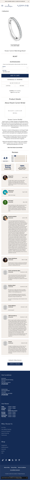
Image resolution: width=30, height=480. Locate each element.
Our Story (3, 427)
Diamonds (3, 449)
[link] (18, 5)
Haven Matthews (12, 258)
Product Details (15, 99)
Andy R (10, 341)
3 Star (12, 158)
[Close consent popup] (26, 477)
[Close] (28, 1)
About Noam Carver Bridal (15, 103)
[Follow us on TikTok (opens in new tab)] (2, 460)
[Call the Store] (4, 384)
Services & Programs (5, 431)
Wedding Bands (5, 11)
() (26, 155)
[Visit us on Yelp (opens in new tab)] (12, 460)
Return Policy (7, 467)
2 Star (12, 160)
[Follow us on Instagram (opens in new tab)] (16, 460)
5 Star (12, 155)
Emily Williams (12, 305)
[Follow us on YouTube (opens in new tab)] (9, 460)
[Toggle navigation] (2, 6)
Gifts (2, 453)
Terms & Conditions (22, 467)
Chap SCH (10, 176)
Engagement (4, 445)
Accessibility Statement (15, 470)
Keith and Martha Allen (14, 270)
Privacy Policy (14, 467)
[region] (15, 29)
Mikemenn (11, 190)
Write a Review (15, 364)
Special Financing (5, 433)
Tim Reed (10, 200)
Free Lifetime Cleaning (6, 429)
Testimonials (4, 435)
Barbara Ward (11, 285)
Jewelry (2, 451)
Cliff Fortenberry (12, 315)
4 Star (12, 157)
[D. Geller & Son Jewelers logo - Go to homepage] (8, 5)
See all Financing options (15, 61)
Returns (22, 85)
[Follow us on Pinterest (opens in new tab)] (19, 460)
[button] (24, 5)
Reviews (15, 152)
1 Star (12, 161)
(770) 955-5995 (15, 45)
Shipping (8, 85)
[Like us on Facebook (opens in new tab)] (6, 460)
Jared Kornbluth (12, 216)
